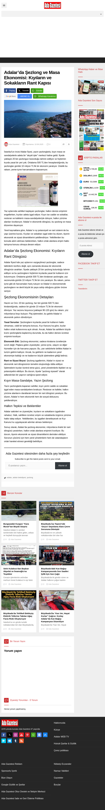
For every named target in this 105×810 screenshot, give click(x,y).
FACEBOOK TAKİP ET (89, 263)
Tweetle (23, 90)
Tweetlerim (82, 289)
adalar (9, 477)
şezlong (30, 477)
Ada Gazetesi (14, 144)
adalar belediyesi (19, 477)
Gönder (36, 90)
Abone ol (62, 465)
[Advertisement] (52, 37)
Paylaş (9, 90)
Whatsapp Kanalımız (44, 96)
